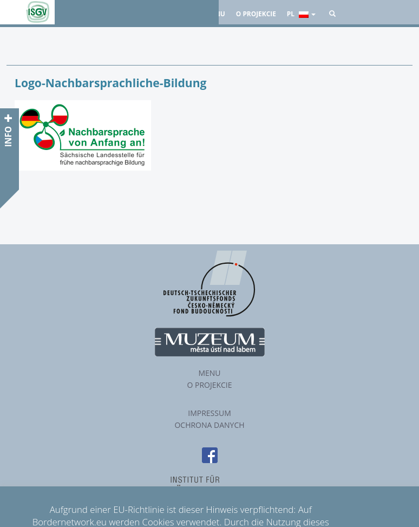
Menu (209, 373)
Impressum (209, 413)
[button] (332, 13)
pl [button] (301, 13)
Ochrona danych (209, 425)
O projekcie (256, 13)
